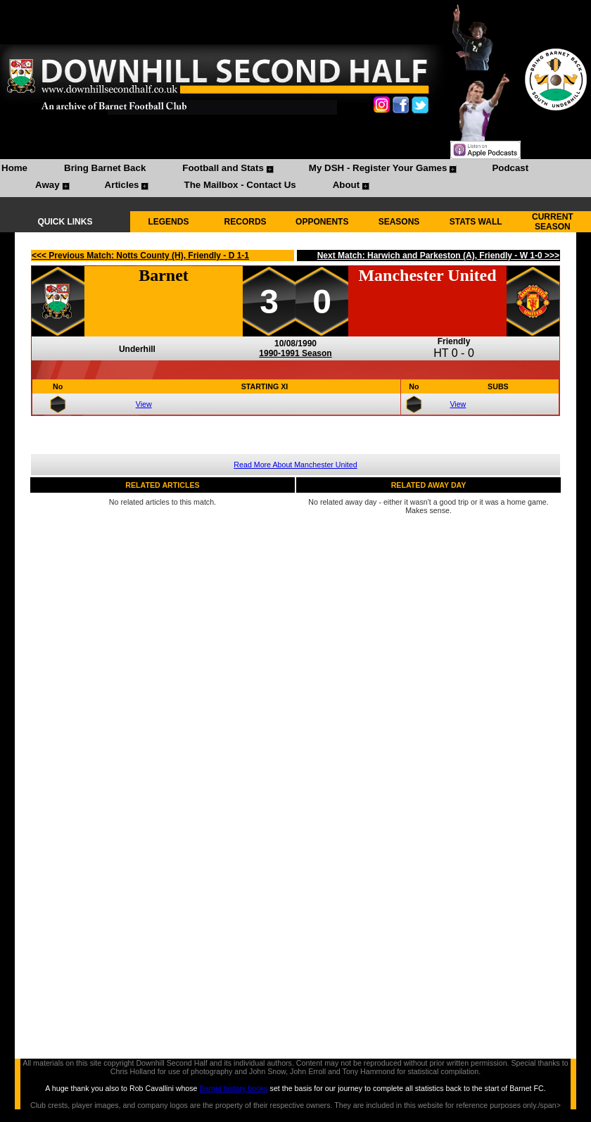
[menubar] (295, 178)
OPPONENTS (322, 222)
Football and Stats (223, 168)
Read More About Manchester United (295, 464)
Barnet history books (233, 1088)
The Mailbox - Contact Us (240, 184)
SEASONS (399, 222)
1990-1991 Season (295, 353)
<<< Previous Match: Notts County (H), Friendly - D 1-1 (140, 255)
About (346, 184)
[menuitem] (14, 169)
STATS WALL (476, 222)
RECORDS (245, 222)
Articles (122, 184)
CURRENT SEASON (552, 222)
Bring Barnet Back (105, 168)
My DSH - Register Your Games (378, 168)
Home (14, 168)
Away (47, 184)
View (144, 404)
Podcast (510, 168)
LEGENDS (168, 222)
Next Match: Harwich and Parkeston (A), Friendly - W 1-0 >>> (438, 255)
